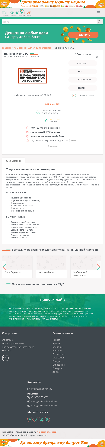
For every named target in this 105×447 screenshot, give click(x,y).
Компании (57, 346)
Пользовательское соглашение (18, 346)
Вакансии (57, 350)
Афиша (56, 343)
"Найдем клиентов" (47, 431)
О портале (7, 339)
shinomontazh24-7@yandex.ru (45, 132)
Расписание (58, 354)
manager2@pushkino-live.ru (44, 405)
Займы (55, 371)
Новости (56, 339)
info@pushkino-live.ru (41, 388)
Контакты (6, 350)
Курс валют (58, 357)
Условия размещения (13, 343)
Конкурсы (57, 368)
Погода (56, 361)
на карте (73, 140)
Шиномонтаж (52, 103)
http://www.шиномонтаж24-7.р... (47, 136)
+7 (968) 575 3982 (39, 397)
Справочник (58, 364)
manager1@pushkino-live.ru (44, 401)
